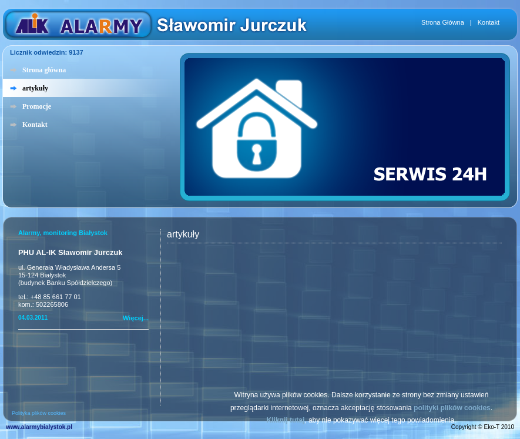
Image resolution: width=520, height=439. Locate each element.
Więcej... (136, 317)
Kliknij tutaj (286, 420)
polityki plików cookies (452, 408)
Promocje (36, 106)
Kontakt (488, 22)
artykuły (35, 88)
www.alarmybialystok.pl (39, 427)
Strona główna (44, 70)
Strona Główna (442, 22)
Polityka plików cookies (39, 413)
